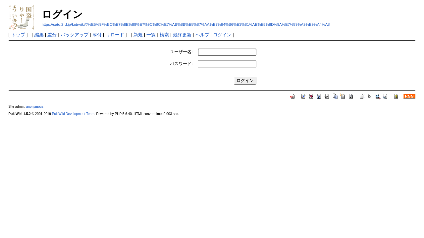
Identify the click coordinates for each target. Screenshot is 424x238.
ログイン (222, 34)
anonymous (34, 106)
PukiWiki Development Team (73, 114)
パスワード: (181, 63)
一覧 (151, 34)
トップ (18, 34)
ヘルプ (202, 34)
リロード (115, 34)
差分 (52, 34)
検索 (164, 34)
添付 (97, 34)
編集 (39, 34)
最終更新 (182, 34)
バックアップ (74, 34)
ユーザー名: (181, 51)
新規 (138, 34)
